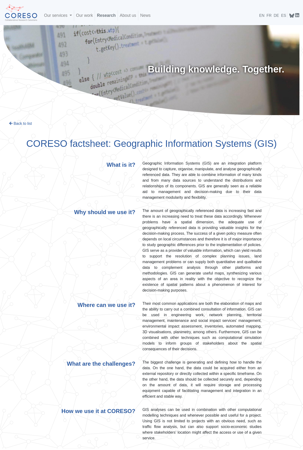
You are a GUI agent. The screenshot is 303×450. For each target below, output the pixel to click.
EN (261, 16)
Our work (84, 15)
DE (276, 16)
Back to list (20, 124)
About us (128, 15)
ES (283, 16)
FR (269, 16)
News (145, 15)
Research (106, 15)
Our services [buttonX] (56, 15)
